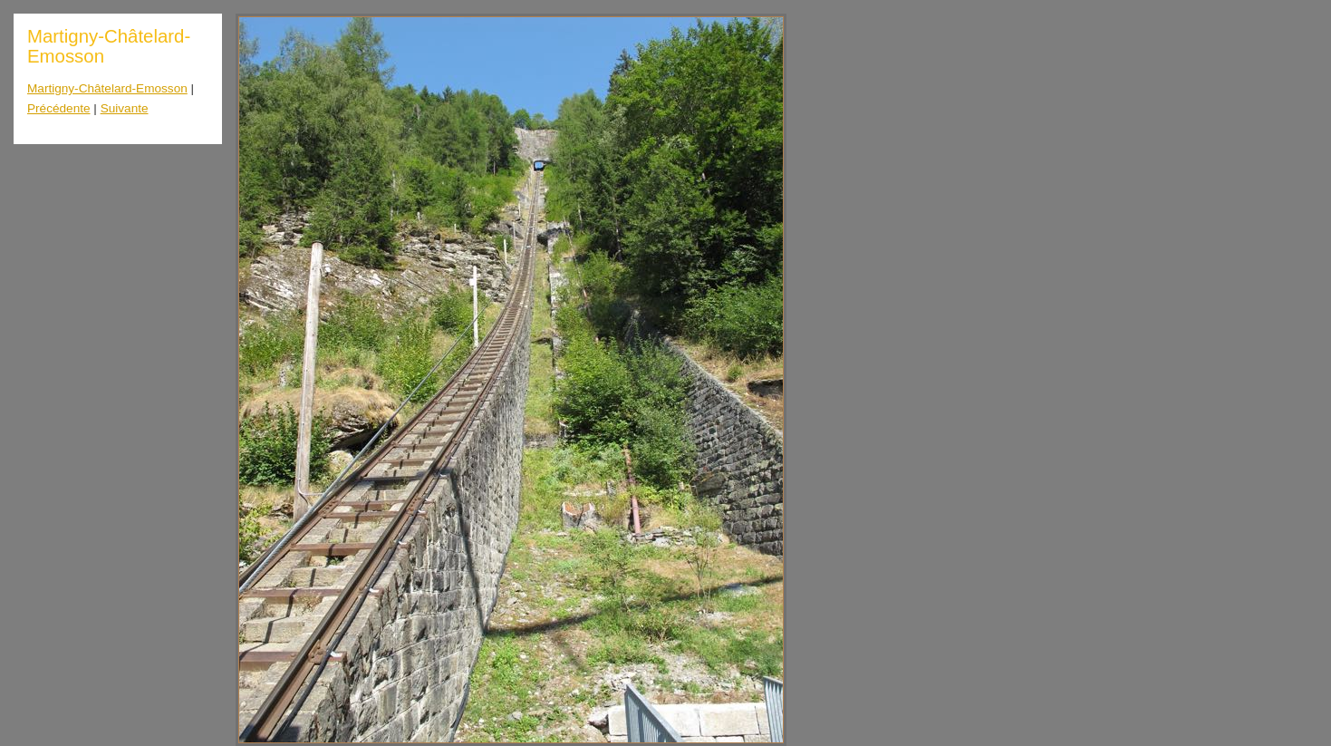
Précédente (59, 108)
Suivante (125, 108)
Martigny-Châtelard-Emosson (107, 88)
